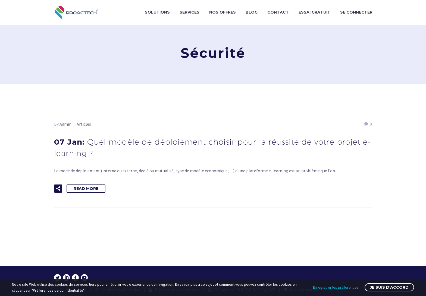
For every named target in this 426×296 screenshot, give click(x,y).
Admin (65, 124)
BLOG (252, 12)
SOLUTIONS (157, 12)
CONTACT (278, 12)
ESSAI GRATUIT (314, 12)
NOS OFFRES (222, 12)
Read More (86, 188)
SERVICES (189, 12)
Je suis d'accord (389, 287)
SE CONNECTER (356, 12)
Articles (84, 124)
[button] (58, 188)
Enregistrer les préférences (336, 287)
